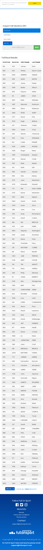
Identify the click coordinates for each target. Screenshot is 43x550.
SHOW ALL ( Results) (26, 489)
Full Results (7, 30)
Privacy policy (21, 517)
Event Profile (7, 39)
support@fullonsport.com (21, 524)
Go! (37, 47)
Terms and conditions (21, 515)
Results (21, 512)
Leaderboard (7, 35)
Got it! (34, 3)
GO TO (6, 43)
